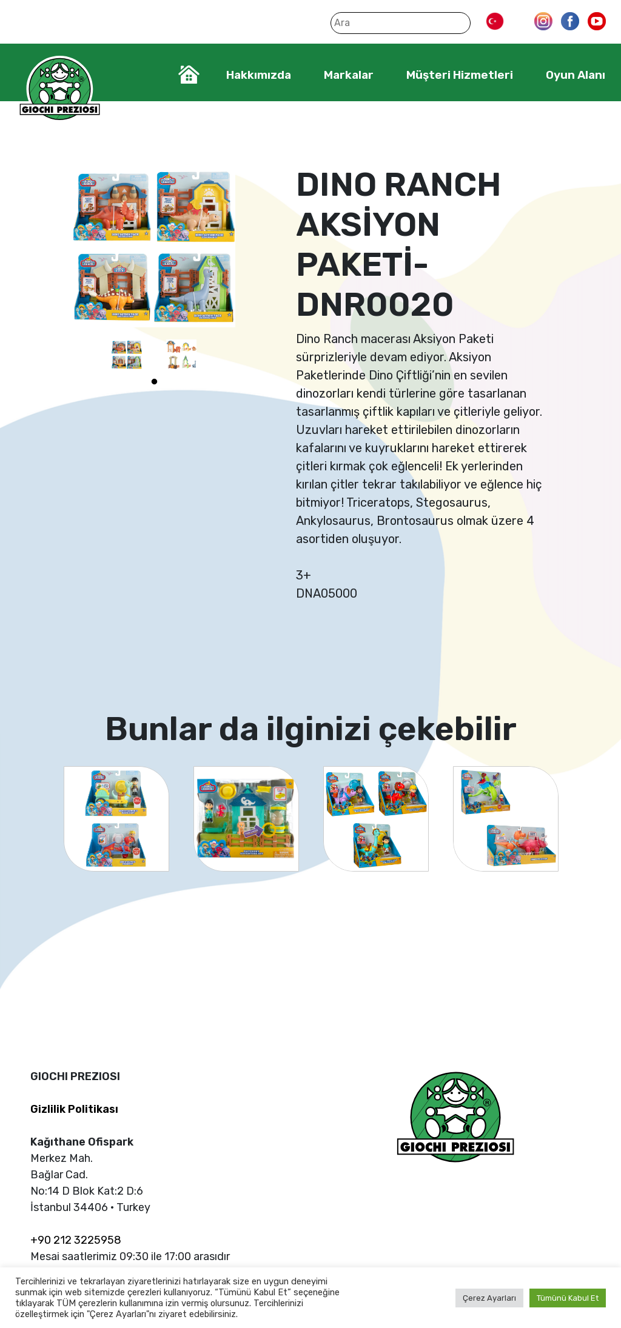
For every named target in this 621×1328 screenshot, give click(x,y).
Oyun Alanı (575, 75)
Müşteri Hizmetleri (459, 75)
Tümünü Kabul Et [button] (568, 1298)
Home (189, 74)
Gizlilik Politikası (74, 1109)
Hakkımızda (258, 75)
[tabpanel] (127, 354)
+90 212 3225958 (75, 1240)
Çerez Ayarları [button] (489, 1298)
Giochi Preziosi (59, 89)
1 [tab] (154, 382)
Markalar (349, 75)
